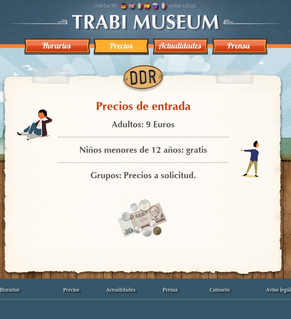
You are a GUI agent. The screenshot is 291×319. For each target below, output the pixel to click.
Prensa (238, 45)
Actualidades (180, 45)
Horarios (56, 45)
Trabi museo (145, 22)
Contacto (105, 6)
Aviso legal (182, 6)
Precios (121, 45)
